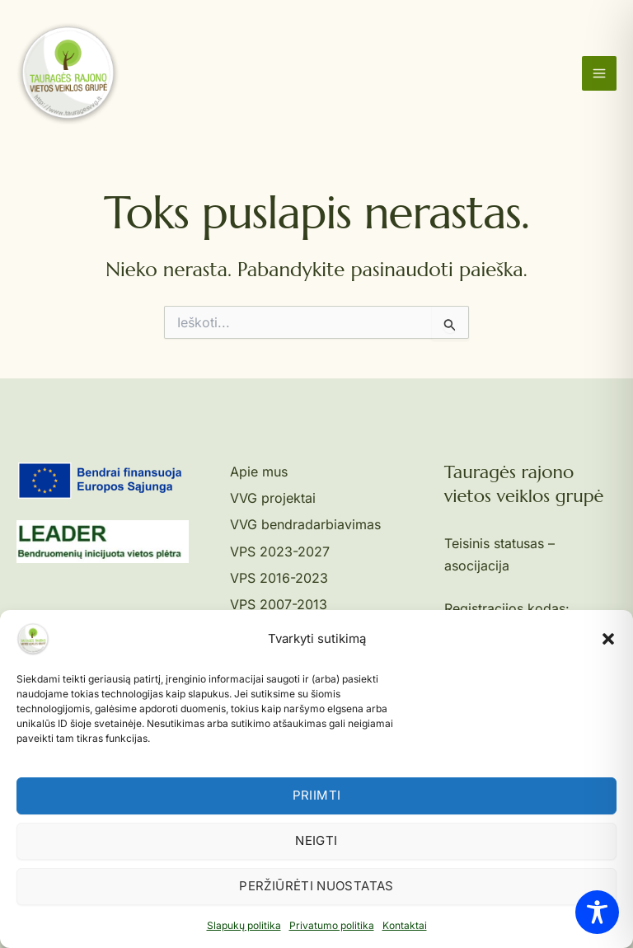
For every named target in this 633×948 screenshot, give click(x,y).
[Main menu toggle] (599, 73)
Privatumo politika (331, 925)
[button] (608, 639)
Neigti (316, 840)
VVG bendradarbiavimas (305, 524)
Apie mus (259, 471)
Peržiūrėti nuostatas (316, 886)
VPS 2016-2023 (279, 578)
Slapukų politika (244, 925)
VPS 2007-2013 (278, 604)
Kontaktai (404, 925)
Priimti (317, 795)
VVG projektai (273, 498)
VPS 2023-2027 (280, 551)
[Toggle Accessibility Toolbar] (597, 912)
